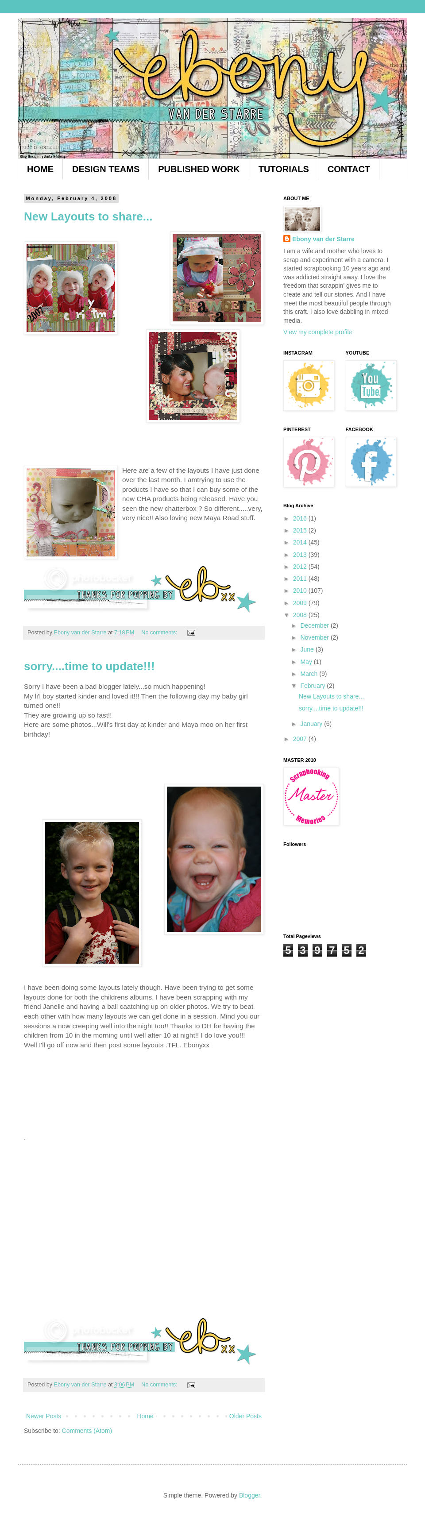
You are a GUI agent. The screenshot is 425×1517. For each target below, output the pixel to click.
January (312, 723)
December (315, 625)
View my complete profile (317, 332)
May (306, 661)
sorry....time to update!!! (89, 666)
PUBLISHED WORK (199, 169)
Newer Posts (43, 1416)
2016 (301, 518)
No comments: (160, 632)
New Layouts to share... (88, 216)
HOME (40, 169)
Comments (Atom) (87, 1430)
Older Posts (245, 1416)
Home (145, 1416)
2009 (301, 602)
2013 (301, 554)
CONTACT (349, 169)
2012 (301, 566)
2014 (301, 542)
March (309, 673)
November (315, 637)
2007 (301, 738)
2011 (301, 578)
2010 (301, 590)
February (313, 685)
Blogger (249, 1495)
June (307, 649)
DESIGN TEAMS (105, 169)
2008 (301, 614)
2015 (301, 530)
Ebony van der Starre (323, 239)
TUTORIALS (284, 169)
